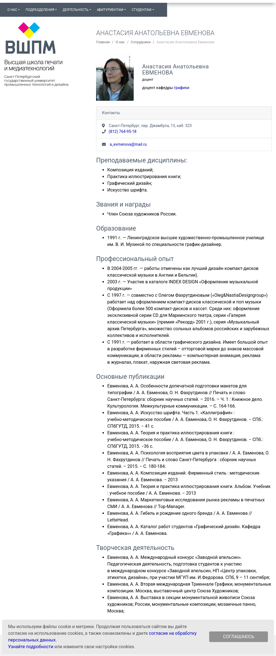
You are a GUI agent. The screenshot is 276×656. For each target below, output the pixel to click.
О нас (120, 42)
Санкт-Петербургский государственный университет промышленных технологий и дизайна (36, 81)
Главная (103, 42)
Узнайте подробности (30, 646)
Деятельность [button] (76, 10)
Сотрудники (141, 42)
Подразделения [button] (40, 10)
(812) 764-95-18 (122, 131)
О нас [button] (12, 10)
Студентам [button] (141, 10)
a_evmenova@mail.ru (128, 144)
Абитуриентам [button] (110, 10)
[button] (159, 7)
